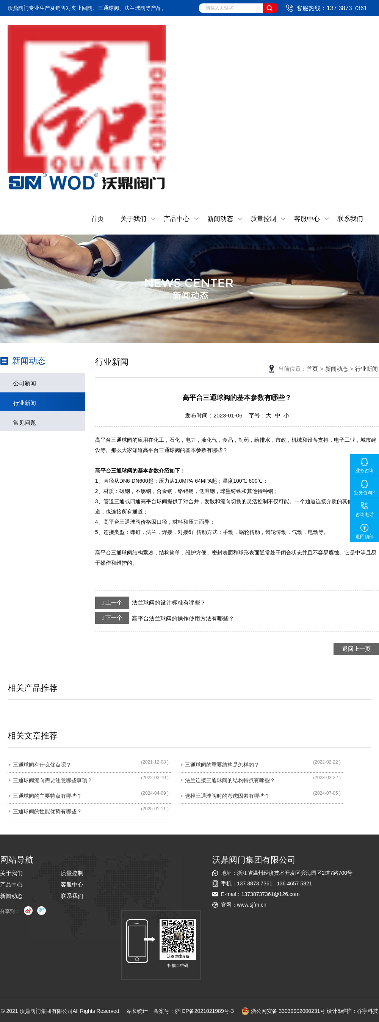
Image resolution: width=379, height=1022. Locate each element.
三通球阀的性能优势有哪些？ (47, 811)
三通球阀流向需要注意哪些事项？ (52, 780)
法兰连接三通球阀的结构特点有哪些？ (230, 780)
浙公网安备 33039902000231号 (283, 1011)
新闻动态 (220, 218)
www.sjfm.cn (251, 905)
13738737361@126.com (270, 894)
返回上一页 (356, 649)
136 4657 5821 (294, 883)
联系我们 (350, 218)
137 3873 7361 (254, 883)
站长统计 (137, 1011)
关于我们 (133, 218)
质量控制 (263, 218)
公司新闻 (24, 383)
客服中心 (307, 218)
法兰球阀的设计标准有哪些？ (150, 603)
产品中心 (177, 218)
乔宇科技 (367, 1011)
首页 (97, 218)
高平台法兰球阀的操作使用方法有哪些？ (165, 618)
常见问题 (24, 422)
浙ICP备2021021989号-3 (204, 1011)
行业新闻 (24, 403)
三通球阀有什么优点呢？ (42, 765)
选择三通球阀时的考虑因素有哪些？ (227, 796)
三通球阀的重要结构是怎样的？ (222, 765)
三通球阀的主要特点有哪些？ (47, 796)
